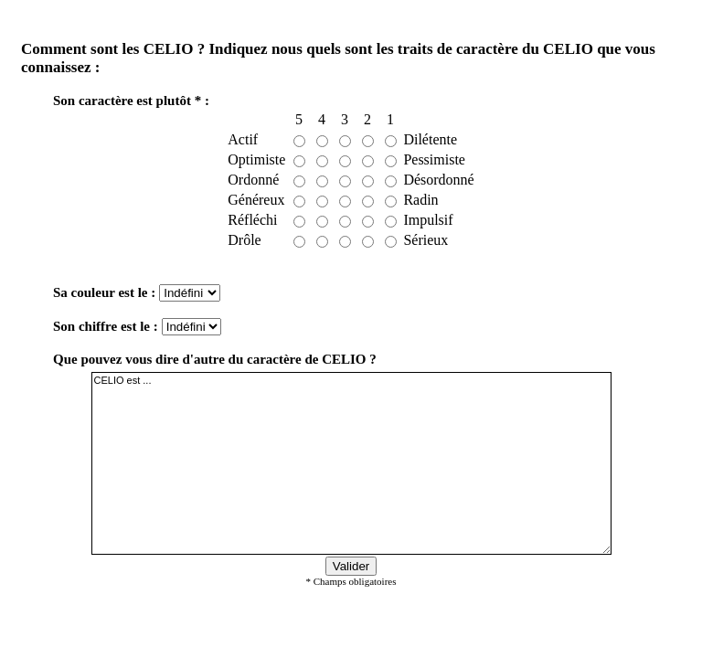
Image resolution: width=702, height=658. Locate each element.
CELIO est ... (351, 463)
